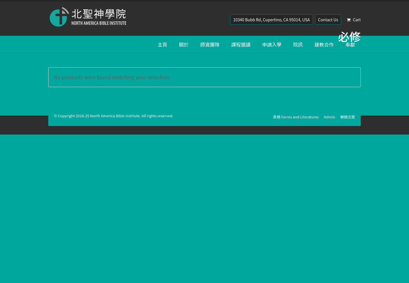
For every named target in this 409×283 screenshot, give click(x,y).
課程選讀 (241, 44)
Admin (329, 117)
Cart (354, 19)
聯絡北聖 (347, 117)
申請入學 (271, 44)
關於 (184, 44)
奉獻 (350, 44)
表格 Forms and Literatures (296, 117)
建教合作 (324, 44)
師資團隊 (210, 44)
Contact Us (328, 19)
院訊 (298, 44)
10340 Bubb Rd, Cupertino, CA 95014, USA (271, 19)
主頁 (162, 44)
